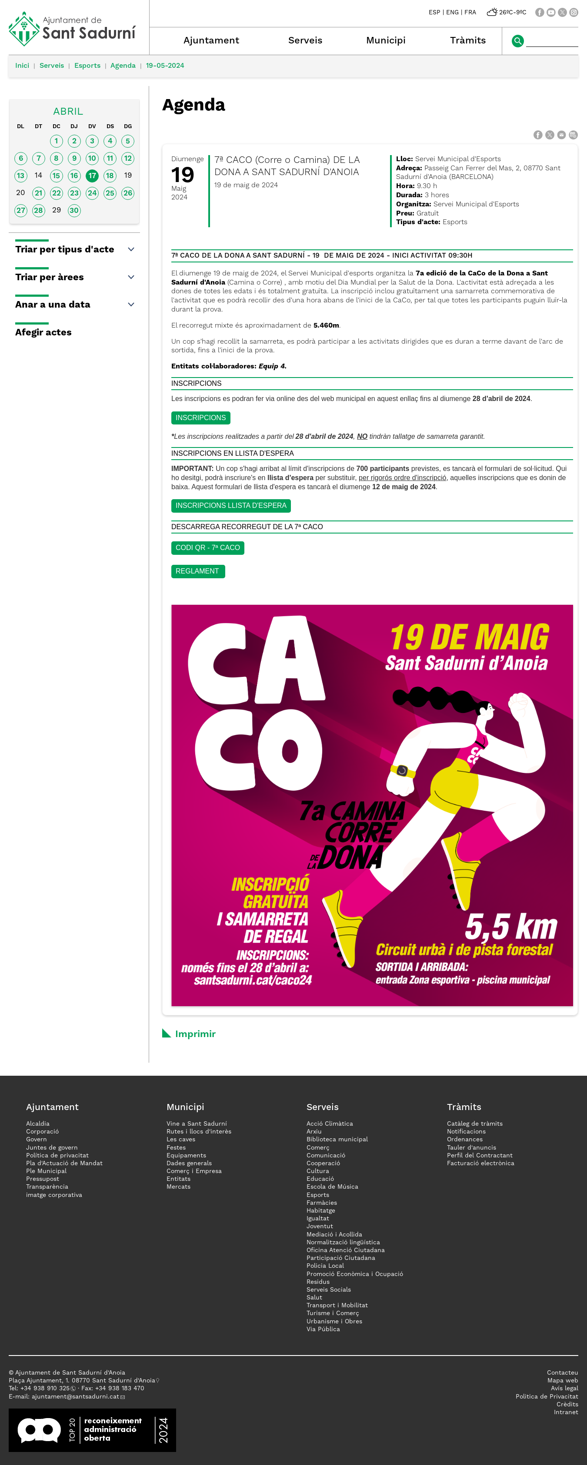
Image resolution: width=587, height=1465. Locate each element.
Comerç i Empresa (194, 1171)
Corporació (42, 1132)
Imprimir (195, 1034)
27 (21, 211)
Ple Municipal (46, 1171)
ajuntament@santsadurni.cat (75, 1397)
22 (56, 193)
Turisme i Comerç (333, 1313)
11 (110, 158)
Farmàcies (322, 1203)
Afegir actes (43, 333)
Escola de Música (332, 1187)
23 (74, 193)
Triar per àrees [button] (75, 277)
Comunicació (326, 1156)
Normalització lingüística (343, 1243)
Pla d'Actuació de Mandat (64, 1163)
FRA (470, 13)
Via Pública (323, 1329)
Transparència (47, 1187)
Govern (36, 1140)
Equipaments (186, 1156)
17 (92, 176)
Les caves (181, 1140)
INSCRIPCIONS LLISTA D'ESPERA (231, 505)
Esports (87, 66)
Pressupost (42, 1179)
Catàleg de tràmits (475, 1124)
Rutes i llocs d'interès (199, 1132)
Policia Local (325, 1266)
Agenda (123, 66)
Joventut (320, 1226)
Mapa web (562, 1381)
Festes (176, 1148)
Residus (318, 1282)
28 (38, 211)
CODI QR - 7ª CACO (208, 547)
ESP (434, 13)
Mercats (178, 1187)
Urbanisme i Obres (334, 1322)
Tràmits (468, 41)
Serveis (305, 41)
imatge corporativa (54, 1195)
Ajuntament (211, 41)
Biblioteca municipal (337, 1140)
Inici (22, 66)
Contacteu (562, 1373)
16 (74, 176)
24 (92, 193)
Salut (314, 1298)
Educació (320, 1179)
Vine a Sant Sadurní (197, 1124)
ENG (452, 13)
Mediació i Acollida (334, 1235)
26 (127, 193)
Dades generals (189, 1163)
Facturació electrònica (480, 1163)
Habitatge (321, 1211)
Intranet (566, 1412)
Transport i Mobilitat (337, 1306)
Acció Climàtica (330, 1124)
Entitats (178, 1179)
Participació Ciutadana (341, 1258)
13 (20, 176)
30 (74, 211)
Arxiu (314, 1132)
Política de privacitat (57, 1156)
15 (56, 176)
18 (110, 176)
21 (38, 193)
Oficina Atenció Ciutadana (346, 1250)
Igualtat (318, 1219)
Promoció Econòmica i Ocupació (355, 1274)
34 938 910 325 (47, 1388)
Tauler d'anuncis (471, 1148)
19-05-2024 (165, 66)
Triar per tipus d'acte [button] (75, 250)
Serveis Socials (329, 1290)
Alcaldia (38, 1124)
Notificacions (466, 1132)
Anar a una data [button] (75, 305)
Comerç (318, 1148)
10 (92, 158)
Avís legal (564, 1388)
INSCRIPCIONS (201, 417)
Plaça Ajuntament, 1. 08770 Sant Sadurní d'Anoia (82, 1381)
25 (110, 193)
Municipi (386, 41)
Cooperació (323, 1163)
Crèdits (567, 1405)
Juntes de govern (52, 1148)
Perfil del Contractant (480, 1156)
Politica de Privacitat (547, 1397)
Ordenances (465, 1140)
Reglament (198, 571)
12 (128, 158)
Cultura (318, 1171)
